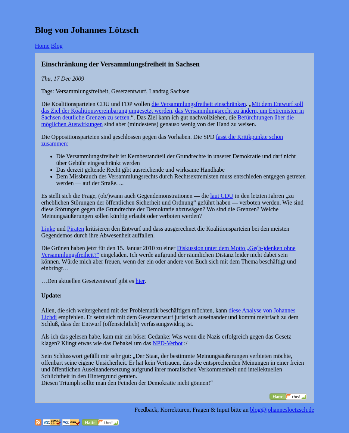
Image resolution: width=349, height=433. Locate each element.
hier (139, 281)
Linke (48, 228)
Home (42, 46)
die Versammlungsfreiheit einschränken (199, 104)
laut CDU (221, 196)
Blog (57, 46)
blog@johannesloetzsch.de (282, 409)
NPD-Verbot (168, 343)
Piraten (75, 228)
